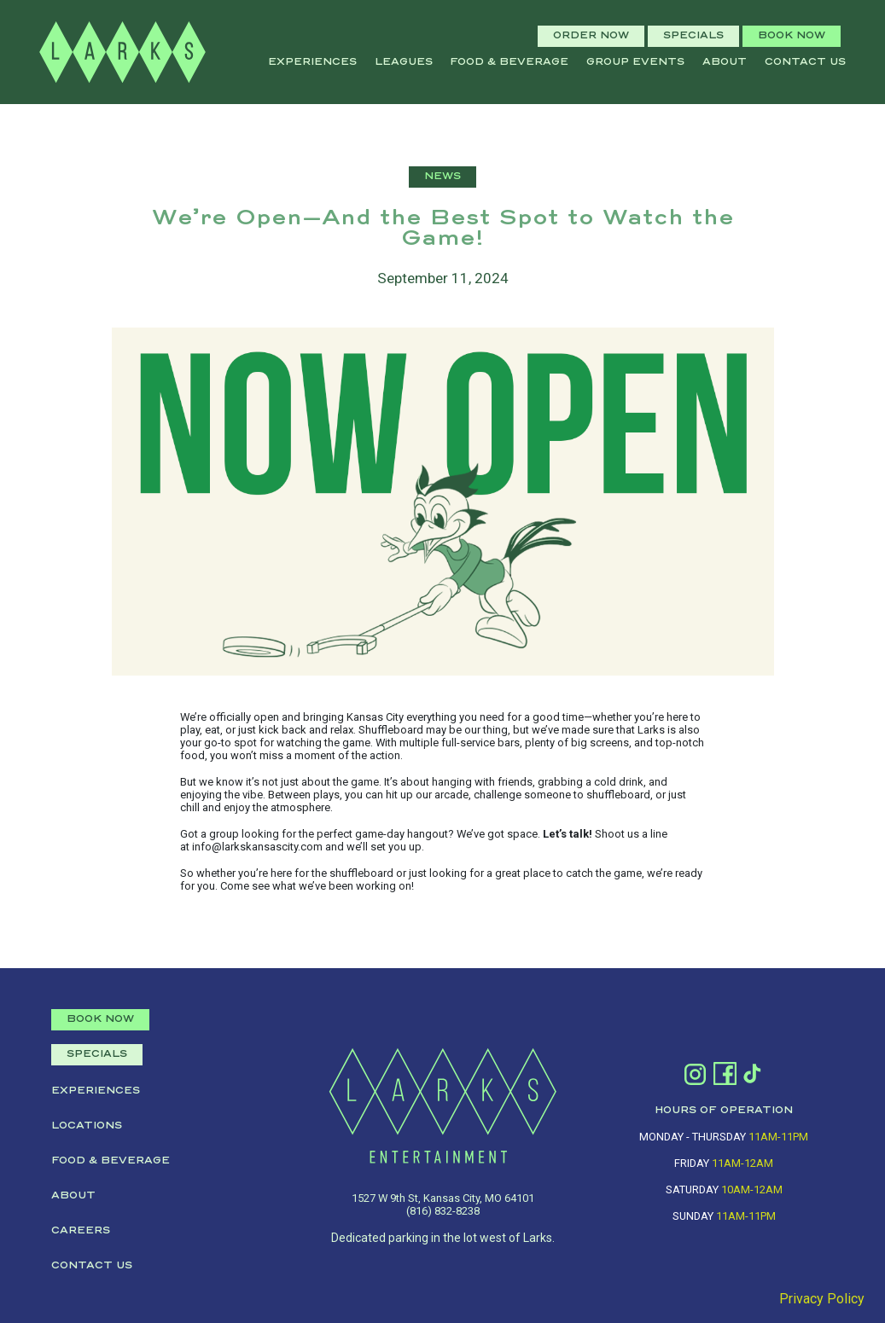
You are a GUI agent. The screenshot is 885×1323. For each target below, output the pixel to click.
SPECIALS (693, 36)
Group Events (635, 62)
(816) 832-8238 (443, 1210)
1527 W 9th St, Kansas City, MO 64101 (443, 1198)
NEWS (442, 176)
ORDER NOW (591, 36)
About (724, 62)
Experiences (312, 62)
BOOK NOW (791, 36)
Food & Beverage (509, 62)
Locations (86, 1126)
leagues (404, 62)
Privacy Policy (822, 1299)
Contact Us (805, 62)
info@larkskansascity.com (257, 846)
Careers (80, 1231)
